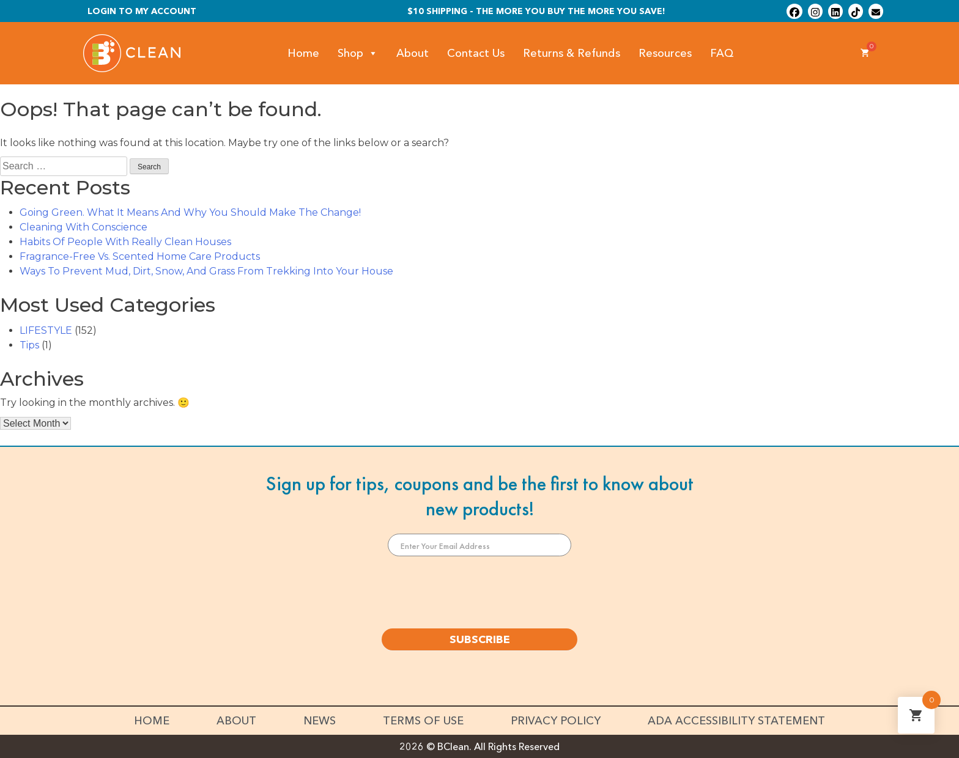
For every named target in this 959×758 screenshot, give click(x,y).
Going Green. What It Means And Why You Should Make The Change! (190, 212)
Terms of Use (423, 720)
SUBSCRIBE (480, 639)
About (412, 53)
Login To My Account (141, 11)
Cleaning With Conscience (83, 227)
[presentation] (479, 592)
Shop (358, 53)
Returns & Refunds (571, 53)
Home (303, 53)
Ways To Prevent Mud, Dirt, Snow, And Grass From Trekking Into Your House (206, 271)
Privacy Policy (556, 720)
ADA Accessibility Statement (736, 720)
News (319, 720)
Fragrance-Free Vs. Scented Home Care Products (140, 256)
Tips (29, 345)
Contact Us (476, 53)
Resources (665, 53)
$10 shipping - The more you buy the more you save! (536, 11)
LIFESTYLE (46, 330)
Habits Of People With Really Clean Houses (125, 242)
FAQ (722, 53)
